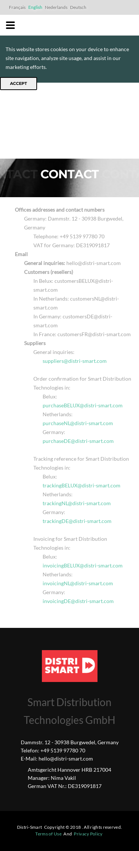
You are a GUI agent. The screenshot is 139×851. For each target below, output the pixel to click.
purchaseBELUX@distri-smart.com (83, 405)
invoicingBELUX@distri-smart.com (83, 565)
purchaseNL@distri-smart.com (78, 423)
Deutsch (78, 7)
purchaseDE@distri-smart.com (78, 441)
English (35, 7)
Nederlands (56, 7)
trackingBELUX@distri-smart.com (81, 485)
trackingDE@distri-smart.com (77, 521)
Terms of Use (48, 834)
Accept (18, 83)
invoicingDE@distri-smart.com (78, 601)
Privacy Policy (88, 834)
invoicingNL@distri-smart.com (78, 583)
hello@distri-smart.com (66, 758)
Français (17, 7)
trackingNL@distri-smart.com (77, 503)
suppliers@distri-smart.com (75, 361)
